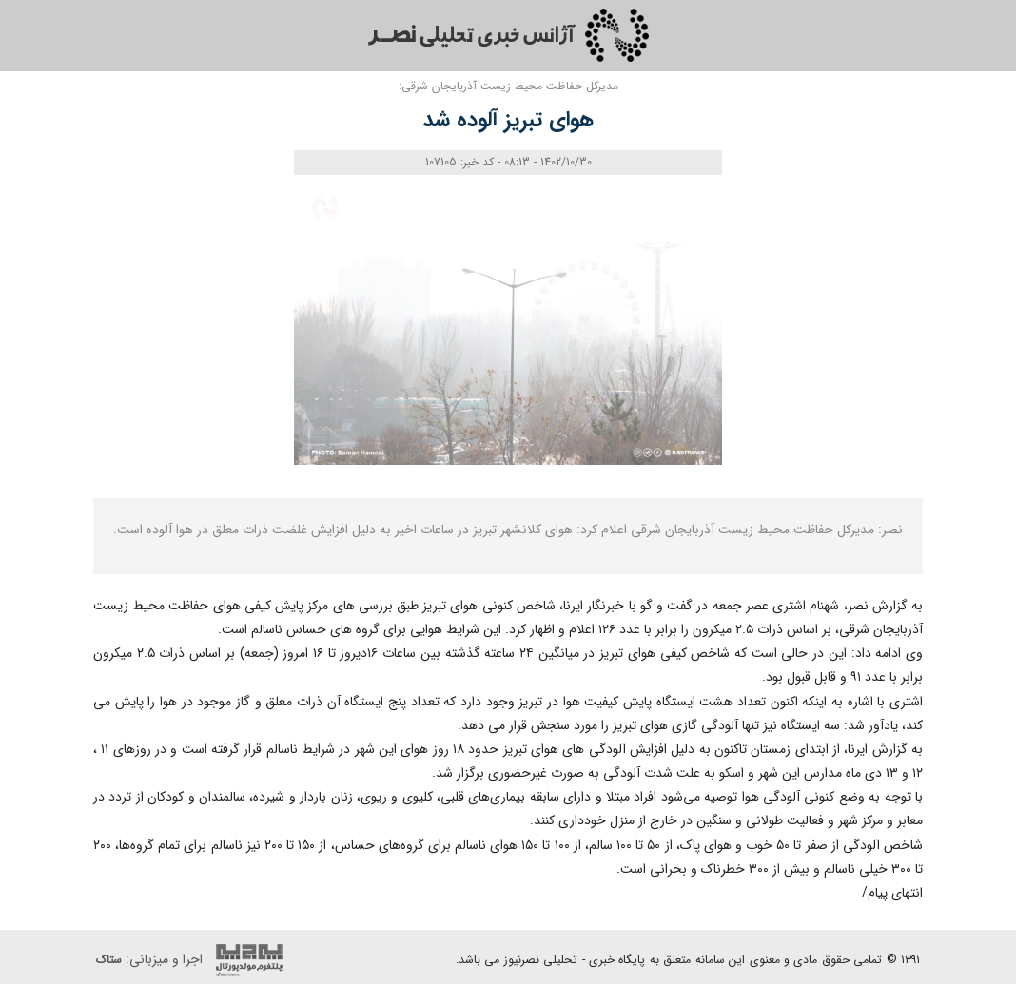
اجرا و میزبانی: (194, 960)
